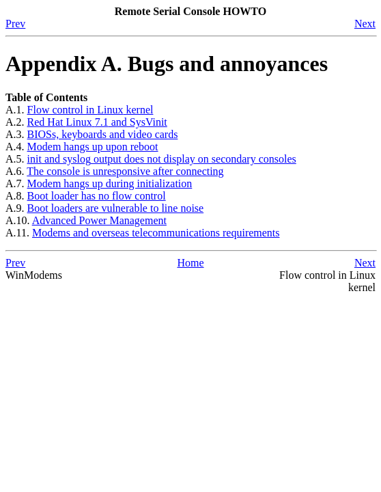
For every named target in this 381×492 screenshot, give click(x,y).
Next (365, 23)
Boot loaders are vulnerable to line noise (115, 208)
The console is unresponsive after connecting (125, 171)
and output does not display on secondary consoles (161, 159)
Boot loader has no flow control (96, 196)
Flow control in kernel (90, 109)
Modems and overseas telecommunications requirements (156, 232)
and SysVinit (97, 122)
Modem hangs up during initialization (110, 183)
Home (190, 263)
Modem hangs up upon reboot (92, 146)
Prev (15, 23)
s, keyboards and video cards (102, 134)
